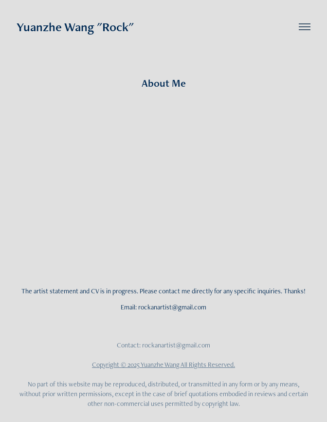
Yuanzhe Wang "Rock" (75, 27)
